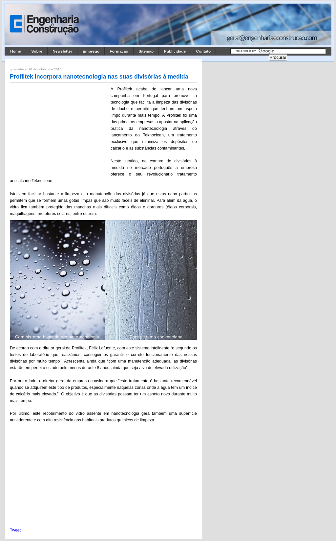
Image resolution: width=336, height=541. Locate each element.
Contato (203, 51)
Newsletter (62, 51)
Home (15, 51)
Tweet (15, 530)
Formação (119, 51)
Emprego (91, 51)
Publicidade (175, 51)
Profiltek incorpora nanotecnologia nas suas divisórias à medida (99, 76)
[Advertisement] (59, 129)
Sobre (36, 51)
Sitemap (146, 51)
